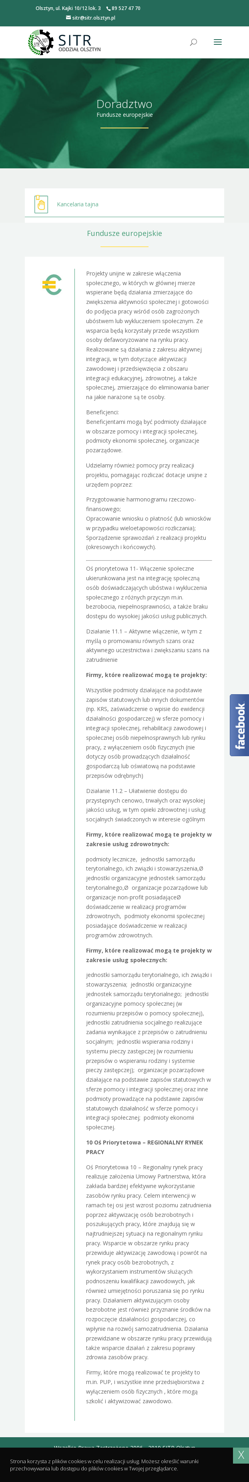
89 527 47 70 (126, 8)
